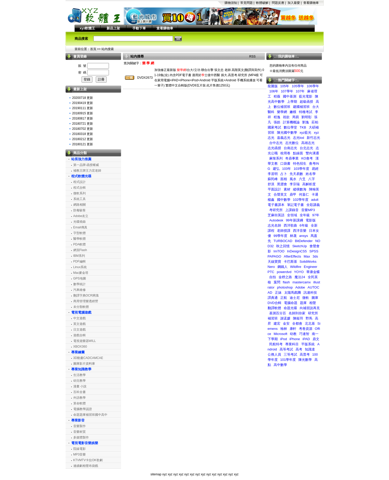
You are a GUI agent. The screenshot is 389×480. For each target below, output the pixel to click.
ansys (303, 236)
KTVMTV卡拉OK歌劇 (88, 460)
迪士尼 (295, 298)
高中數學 (280, 365)
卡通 (315, 194)
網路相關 (79, 204)
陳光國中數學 (287, 132)
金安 (286, 323)
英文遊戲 (79, 324)
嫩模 (293, 112)
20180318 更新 (82, 134)
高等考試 (286, 349)
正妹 (278, 292)
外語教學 (79, 397)
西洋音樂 (299, 231)
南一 (315, 334)
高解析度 (309, 184)
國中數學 (283, 200)
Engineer (310, 267)
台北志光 (306, 148)
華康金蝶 (313, 272)
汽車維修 (79, 290)
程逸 (277, 117)
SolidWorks (308, 261)
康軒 (293, 329)
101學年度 (288, 360)
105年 (284, 86)
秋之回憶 (283, 246)
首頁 (93, 49)
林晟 (293, 236)
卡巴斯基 (290, 261)
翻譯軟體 (274, 308)
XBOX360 (80, 346)
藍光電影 (305, 96)
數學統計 (79, 284)
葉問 (277, 282)
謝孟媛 (285, 318)
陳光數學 (305, 360)
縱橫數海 (299, 189)
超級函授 (306, 101)
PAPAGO (274, 256)
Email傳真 (80, 227)
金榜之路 (285, 277)
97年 (315, 215)
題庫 (303, 303)
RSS (252, 56)
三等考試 (290, 354)
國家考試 (274, 127)
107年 (300, 91)
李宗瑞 (295, 184)
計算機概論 (291, 122)
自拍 (272, 277)
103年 (286, 169)
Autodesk (276, 220)
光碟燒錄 (79, 221)
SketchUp (299, 246)
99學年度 (280, 236)
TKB (303, 127)
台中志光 (276, 143)
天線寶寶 (274, 261)
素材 (287, 189)
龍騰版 (273, 86)
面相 (283, 179)
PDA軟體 (79, 244)
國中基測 (289, 96)
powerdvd (284, 272)
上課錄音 (292, 210)
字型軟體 (79, 233)
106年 (273, 91)
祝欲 (286, 117)
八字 (311, 179)
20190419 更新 (82, 103)
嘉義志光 (283, 138)
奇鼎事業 (292, 158)
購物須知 (231, 3)
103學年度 (301, 169)
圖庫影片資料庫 (84, 363)
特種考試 (305, 112)
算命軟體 (79, 403)
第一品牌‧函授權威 (86, 165)
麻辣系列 (276, 158)
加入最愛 (294, 3)
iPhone (295, 339)
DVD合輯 (274, 303)
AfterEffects (292, 256)
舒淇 (271, 184)
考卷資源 (305, 329)
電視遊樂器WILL (84, 341)
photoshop (285, 287)
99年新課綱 (294, 220)
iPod (283, 339)
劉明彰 (306, 117)
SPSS (314, 251)
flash (286, 282)
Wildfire (295, 267)
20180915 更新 (82, 113)
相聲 (312, 303)
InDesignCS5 (297, 251)
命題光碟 (290, 308)
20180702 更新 (82, 129)
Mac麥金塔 (81, 273)
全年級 (305, 215)
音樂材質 (79, 432)
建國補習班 (301, 107)
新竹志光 (313, 138)
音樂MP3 (308, 210)
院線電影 (79, 449)
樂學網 (282, 112)
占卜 (283, 174)
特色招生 (299, 163)
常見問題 (246, 3)
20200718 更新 (82, 98)
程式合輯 (79, 187)
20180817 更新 (82, 118)
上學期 (292, 101)
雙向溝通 (312, 153)
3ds (315, 256)
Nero (271, 267)
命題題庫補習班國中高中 (90, 415)
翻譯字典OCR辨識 (86, 295)
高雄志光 (308, 143)
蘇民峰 (273, 179)
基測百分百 (277, 313)
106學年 (313, 86)
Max (307, 256)
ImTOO (279, 251)
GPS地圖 (79, 278)
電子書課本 (276, 205)
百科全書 (79, 392)
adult (314, 200)
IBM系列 (79, 256)
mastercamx (301, 282)
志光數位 (292, 143)
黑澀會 (282, 184)
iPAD (306, 339)
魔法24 (300, 277)
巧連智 (304, 334)
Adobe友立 (81, 216)
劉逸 (305, 122)
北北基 (310, 323)
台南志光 (290, 148)
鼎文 (316, 339)
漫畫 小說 (79, 386)
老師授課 (283, 231)
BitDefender (304, 241)
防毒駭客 (79, 210)
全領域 (292, 215)
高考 (299, 349)
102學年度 (301, 200)
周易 (295, 117)
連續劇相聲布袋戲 (85, 466)
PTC (271, 272)
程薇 (277, 96)
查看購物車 (311, 3)
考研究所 (276, 210)
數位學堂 (290, 127)
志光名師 (274, 225)
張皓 (277, 122)
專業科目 (292, 344)
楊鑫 (271, 200)
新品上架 (113, 28)
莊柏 (315, 122)
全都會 (297, 323)
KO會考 (307, 158)
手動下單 (139, 28)
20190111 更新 (82, 108)
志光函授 (274, 148)
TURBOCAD (283, 241)
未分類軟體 (81, 307)
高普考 (305, 354)
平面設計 (274, 189)
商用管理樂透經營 (85, 301)
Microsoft (280, 334)
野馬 (309, 318)
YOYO (299, 272)
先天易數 (296, 174)
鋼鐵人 (282, 267)
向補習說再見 (310, 308)
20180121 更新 (82, 144)
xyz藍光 (306, 132)
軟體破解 (262, 3)
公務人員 (274, 354)
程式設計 (79, 182)
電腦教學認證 (82, 409)
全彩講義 (313, 205)
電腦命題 (290, 303)
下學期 (273, 339)
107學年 (287, 91)
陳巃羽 (298, 318)
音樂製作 (79, 426)
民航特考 (276, 344)
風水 (293, 179)
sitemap (155, 474)
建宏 (277, 323)
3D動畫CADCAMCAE (88, 358)
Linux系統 (80, 267)
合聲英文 (280, 194)
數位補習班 (282, 107)
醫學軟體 (79, 239)
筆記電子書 (295, 205)
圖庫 (315, 298)
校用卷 (285, 153)
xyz (164, 474)
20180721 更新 (82, 123)
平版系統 (308, 344)
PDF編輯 (79, 261)
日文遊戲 (79, 329)
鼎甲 (293, 194)
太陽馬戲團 (292, 292)
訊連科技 (310, 292)
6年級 (304, 225)
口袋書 (285, 163)
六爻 (302, 179)
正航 (283, 298)
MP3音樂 (79, 454)
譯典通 (273, 298)
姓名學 (311, 174)
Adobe (300, 287)
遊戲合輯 (79, 335)
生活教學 (79, 375)
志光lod (298, 138)
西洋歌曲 (290, 225)
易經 (315, 169)
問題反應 (278, 3)
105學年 (298, 86)
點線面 (298, 153)
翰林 (283, 329)
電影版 (311, 220)
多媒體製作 (81, 437)
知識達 (310, 349)
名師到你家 (297, 313)
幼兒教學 (79, 380)
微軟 (305, 298)
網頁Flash (80, 250)
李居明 (273, 174)
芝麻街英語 (276, 215)
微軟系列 (79, 193)
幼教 (293, 334)
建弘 (276, 169)
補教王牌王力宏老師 (87, 170)
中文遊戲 (79, 318)
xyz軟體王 (87, 28)
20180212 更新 (82, 139)
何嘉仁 (304, 194)
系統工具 (79, 199)
